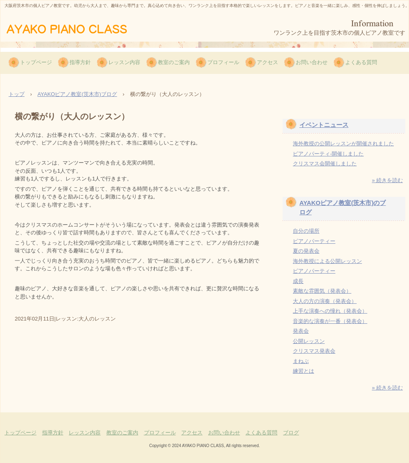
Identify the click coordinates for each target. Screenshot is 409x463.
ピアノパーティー (314, 241)
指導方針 (80, 62)
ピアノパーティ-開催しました (328, 154)
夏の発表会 (306, 251)
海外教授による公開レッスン (327, 261)
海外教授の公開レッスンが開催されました (343, 143)
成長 (298, 281)
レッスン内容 (124, 62)
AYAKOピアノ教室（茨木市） (79, 28)
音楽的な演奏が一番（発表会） (330, 321)
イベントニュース (323, 124)
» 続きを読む (387, 180)
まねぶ (301, 361)
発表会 (301, 331)
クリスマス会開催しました (325, 163)
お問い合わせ (312, 62)
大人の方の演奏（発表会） (325, 301)
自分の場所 (306, 231)
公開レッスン (309, 341)
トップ (17, 94)
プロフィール (223, 62)
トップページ (36, 62)
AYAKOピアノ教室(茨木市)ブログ (77, 94)
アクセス (267, 62)
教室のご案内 (174, 62)
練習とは (303, 371)
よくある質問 (361, 62)
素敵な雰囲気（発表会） (322, 291)
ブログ (291, 433)
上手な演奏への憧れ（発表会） (330, 311)
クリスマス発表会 (314, 351)
